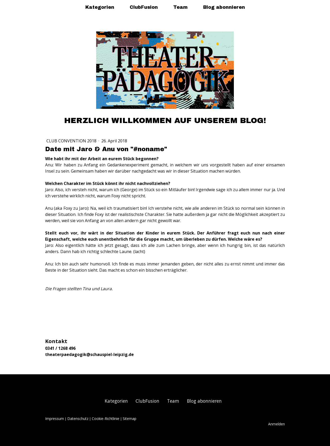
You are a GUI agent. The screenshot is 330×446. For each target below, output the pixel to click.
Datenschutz (77, 418)
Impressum (54, 418)
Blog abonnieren (224, 7)
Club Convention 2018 (71, 141)
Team (180, 7)
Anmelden (276, 423)
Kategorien (99, 7)
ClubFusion (144, 7)
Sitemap (129, 418)
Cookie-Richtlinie (105, 418)
